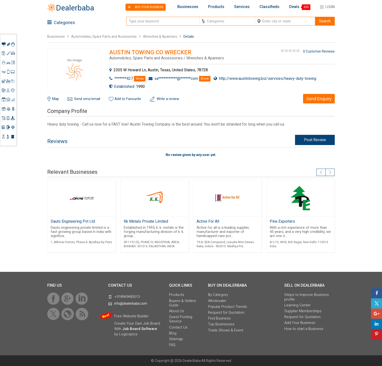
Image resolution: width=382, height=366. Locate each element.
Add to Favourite (128, 99)
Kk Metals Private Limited (146, 221)
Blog (172, 333)
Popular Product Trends (227, 306)
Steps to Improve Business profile (306, 297)
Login (330, 7)
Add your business (144, 7)
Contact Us (178, 327)
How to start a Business (303, 329)
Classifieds (269, 7)
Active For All (208, 221)
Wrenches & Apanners (160, 36)
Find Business (219, 318)
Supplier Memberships (303, 311)
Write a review (168, 99)
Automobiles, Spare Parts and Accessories (104, 36)
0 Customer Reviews (319, 51)
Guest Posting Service (180, 319)
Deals (294, 7)
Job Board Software (139, 329)
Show (140, 78)
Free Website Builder (131, 316)
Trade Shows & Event (225, 330)
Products (216, 7)
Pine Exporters (282, 221)
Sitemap (176, 339)
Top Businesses (221, 324)
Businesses (187, 7)
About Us (176, 311)
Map (55, 99)
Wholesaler (217, 301)
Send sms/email (87, 99)
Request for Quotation (226, 312)
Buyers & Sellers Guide (182, 303)
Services (242, 7)
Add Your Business (299, 322)
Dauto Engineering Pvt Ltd (73, 221)
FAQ (172, 345)
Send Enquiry (319, 98)
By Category (218, 295)
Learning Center (297, 305)
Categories (61, 22)
